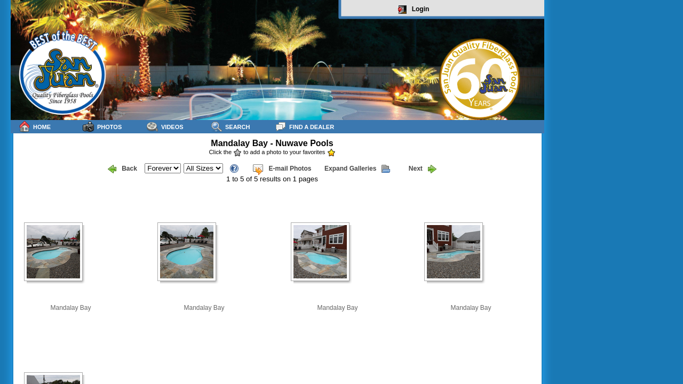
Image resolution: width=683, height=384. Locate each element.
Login (414, 9)
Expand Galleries (357, 169)
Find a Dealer (304, 126)
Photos (102, 126)
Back (122, 169)
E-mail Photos (282, 169)
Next (422, 169)
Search (230, 126)
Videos (165, 126)
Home (35, 126)
